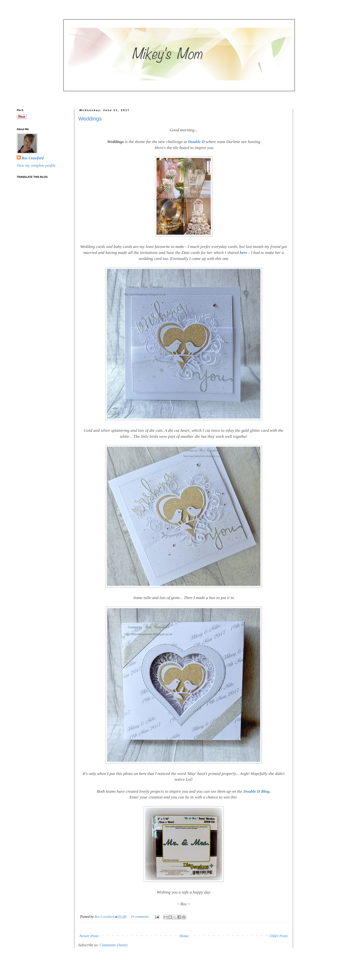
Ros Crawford (105, 916)
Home (184, 936)
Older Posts (279, 936)
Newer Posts (89, 936)
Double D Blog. (256, 791)
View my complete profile (36, 165)
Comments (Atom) (113, 945)
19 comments (140, 916)
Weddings (90, 119)
